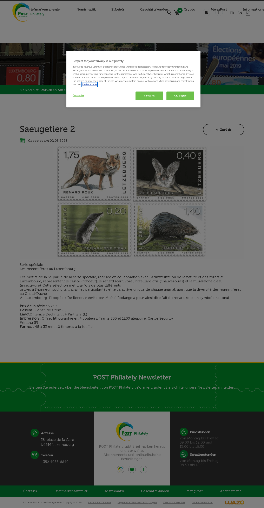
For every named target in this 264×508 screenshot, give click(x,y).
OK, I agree (180, 95)
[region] (133, 79)
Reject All (149, 95)
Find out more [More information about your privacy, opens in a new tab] (89, 84)
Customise (78, 95)
